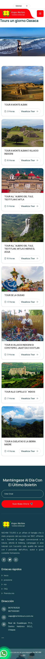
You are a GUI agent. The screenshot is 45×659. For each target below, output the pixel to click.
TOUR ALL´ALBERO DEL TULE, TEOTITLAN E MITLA (19, 198)
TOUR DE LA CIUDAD (14, 295)
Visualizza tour (28, 111)
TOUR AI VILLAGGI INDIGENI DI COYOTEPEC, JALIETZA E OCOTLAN (21, 346)
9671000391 (13, 611)
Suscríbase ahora (22, 503)
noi (5, 584)
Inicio (6, 575)
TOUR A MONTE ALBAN (15, 104)
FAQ (6, 589)
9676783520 (14, 608)
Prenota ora (9, 593)
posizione (8, 580)
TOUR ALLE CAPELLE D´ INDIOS (19, 391)
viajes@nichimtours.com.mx (20, 616)
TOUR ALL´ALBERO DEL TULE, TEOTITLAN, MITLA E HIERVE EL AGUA (19, 248)
